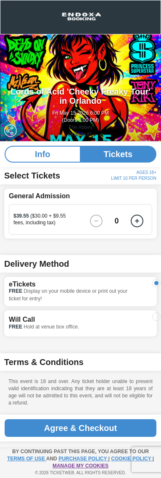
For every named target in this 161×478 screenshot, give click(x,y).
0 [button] (117, 221)
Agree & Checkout (80, 428)
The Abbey (80, 127)
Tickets (117, 154)
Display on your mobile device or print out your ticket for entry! (68, 294)
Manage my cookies (80, 466)
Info (42, 154)
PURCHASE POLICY (83, 459)
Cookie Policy (131, 459)
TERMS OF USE (26, 459)
